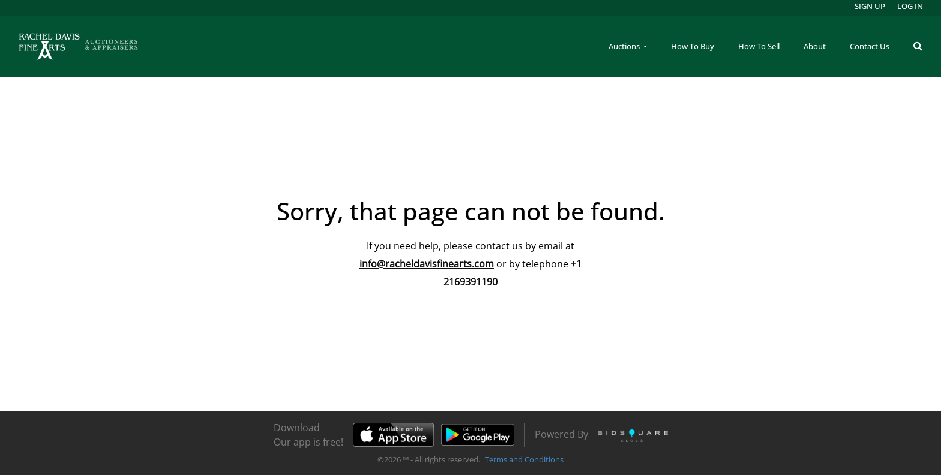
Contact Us (869, 46)
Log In (910, 6)
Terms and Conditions (524, 459)
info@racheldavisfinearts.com (426, 263)
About (815, 46)
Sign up (870, 6)
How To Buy (692, 46)
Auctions (625, 46)
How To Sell (759, 46)
